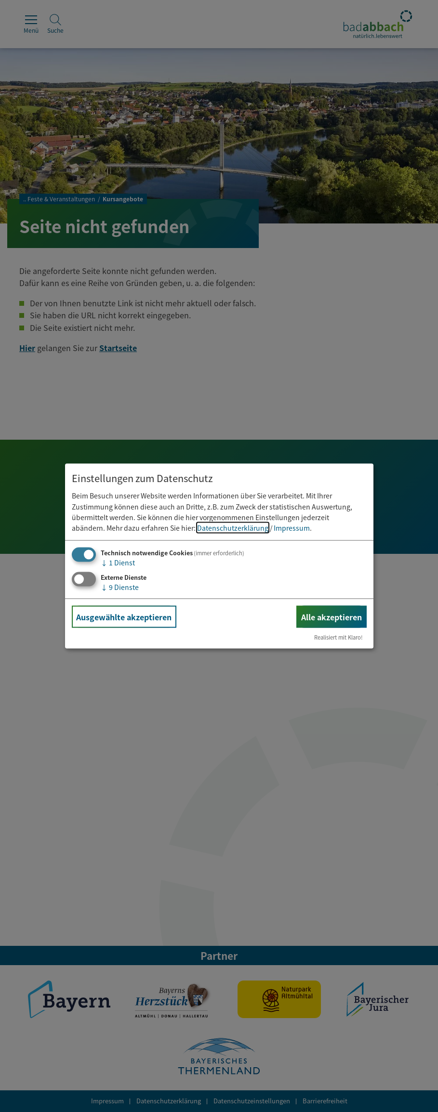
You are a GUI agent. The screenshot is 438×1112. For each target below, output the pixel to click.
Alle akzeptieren (331, 616)
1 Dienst (118, 562)
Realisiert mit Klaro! (338, 637)
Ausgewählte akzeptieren (124, 616)
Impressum (292, 528)
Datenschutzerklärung (232, 528)
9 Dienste (120, 586)
